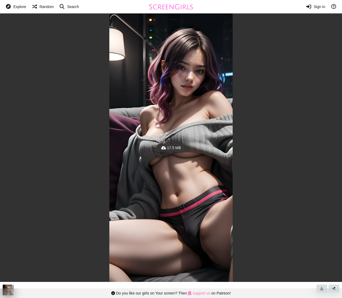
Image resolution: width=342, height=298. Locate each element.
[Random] (42, 6)
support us (199, 293)
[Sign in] (315, 6)
